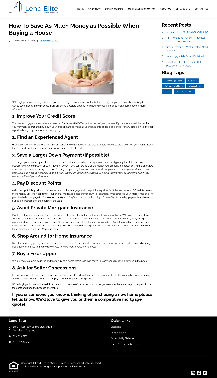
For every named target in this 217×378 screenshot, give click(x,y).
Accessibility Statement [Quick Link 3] (123, 338)
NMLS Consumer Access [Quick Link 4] (124, 344)
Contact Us (201, 9)
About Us (165, 9)
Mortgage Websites (32, 366)
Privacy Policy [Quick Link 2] (118, 332)
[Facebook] (199, 373)
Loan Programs (114, 9)
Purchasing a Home (49, 41)
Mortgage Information (141, 9)
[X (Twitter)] (205, 373)
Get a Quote (183, 9)
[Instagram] (193, 373)
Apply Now (94, 9)
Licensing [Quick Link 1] (116, 326)
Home (80, 9)
